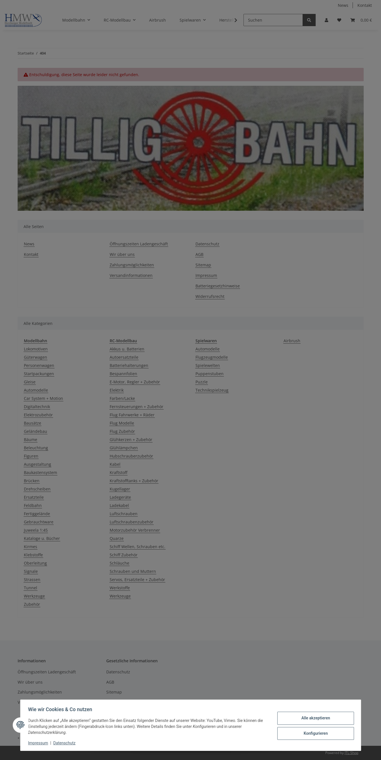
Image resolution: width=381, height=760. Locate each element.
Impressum (39, 743)
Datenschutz (66, 743)
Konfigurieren (314, 733)
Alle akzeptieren (314, 718)
